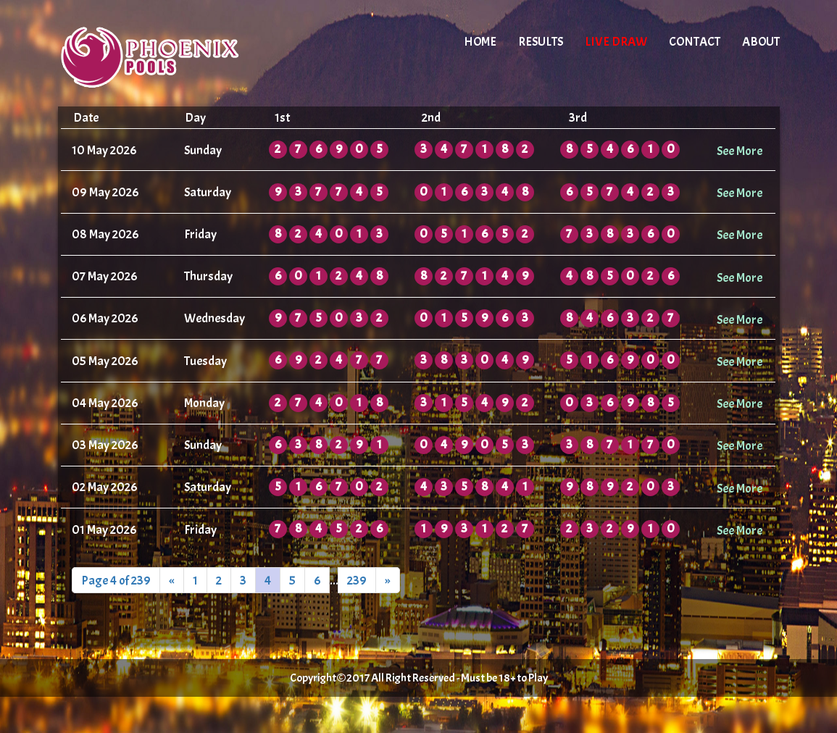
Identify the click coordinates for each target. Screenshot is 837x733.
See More (739, 151)
